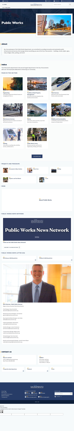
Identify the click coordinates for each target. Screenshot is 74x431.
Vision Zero (36, 169)
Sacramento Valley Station (15, 169)
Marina (29, 119)
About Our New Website (66, 1)
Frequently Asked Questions (10, 369)
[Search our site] (61, 4)
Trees (46, 178)
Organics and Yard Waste (15, 178)
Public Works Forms (32, 143)
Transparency (4, 397)
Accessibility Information (6, 394)
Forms (52, 369)
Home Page (5, 1)
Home (3, 7)
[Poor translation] (2, 411)
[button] (4, 4)
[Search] (71, 393)
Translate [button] (48, 1)
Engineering (6, 93)
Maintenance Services (9, 119)
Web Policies (4, 392)
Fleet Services (55, 93)
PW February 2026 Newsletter (10, 258)
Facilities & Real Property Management (34, 93)
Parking (5, 143)
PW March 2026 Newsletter (45, 258)
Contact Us (56, 1)
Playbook (29, 369)
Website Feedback (5, 395)
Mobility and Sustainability (58, 119)
